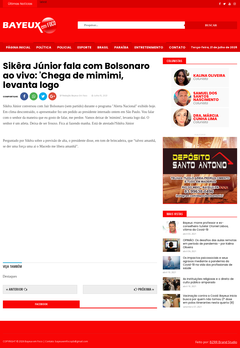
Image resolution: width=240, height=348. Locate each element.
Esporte (84, 47)
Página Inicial (18, 47)
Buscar (211, 25)
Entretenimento (148, 47)
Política (43, 47)
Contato (177, 47)
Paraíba (121, 47)
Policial (64, 47)
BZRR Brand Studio (223, 342)
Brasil (102, 47)
